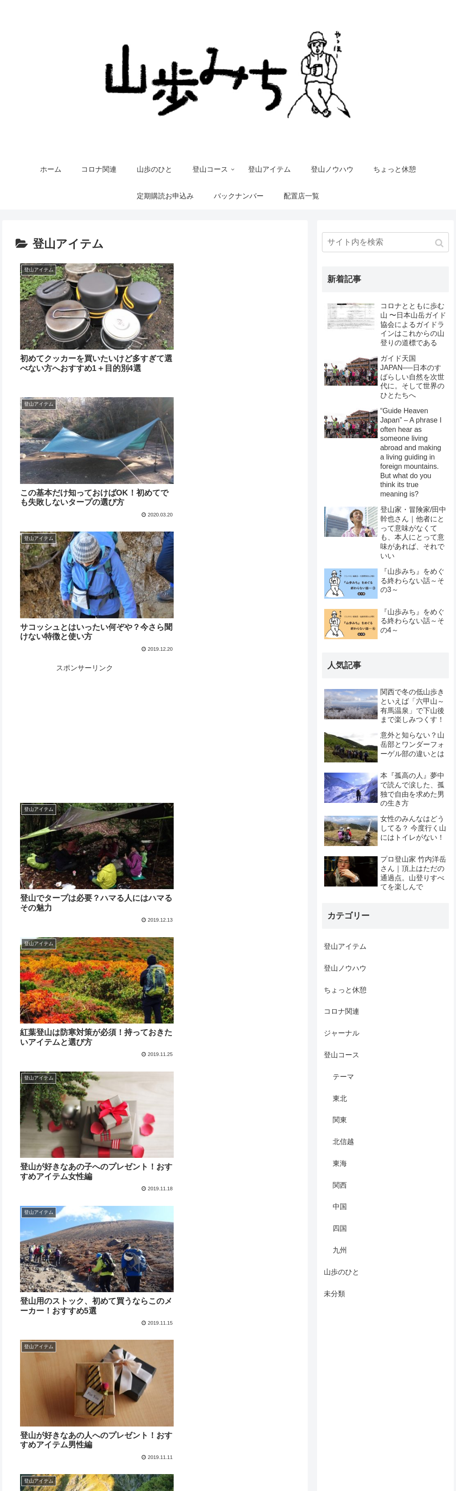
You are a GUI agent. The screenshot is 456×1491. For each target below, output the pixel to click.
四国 (340, 1228)
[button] (440, 243)
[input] (385, 242)
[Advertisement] (225, 458)
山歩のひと (341, 1272)
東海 (340, 1163)
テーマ (343, 1076)
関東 (340, 1120)
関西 (340, 1185)
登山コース (341, 1055)
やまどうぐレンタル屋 (335, 1466)
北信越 (343, 1141)
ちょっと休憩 (345, 990)
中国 (340, 1206)
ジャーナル (341, 1033)
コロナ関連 (341, 1011)
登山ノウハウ (345, 968)
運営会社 (282, 1466)
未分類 (334, 1294)
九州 (340, 1250)
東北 (340, 1098)
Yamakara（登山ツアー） (412, 1466)
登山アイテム (345, 946)
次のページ (155, 1182)
